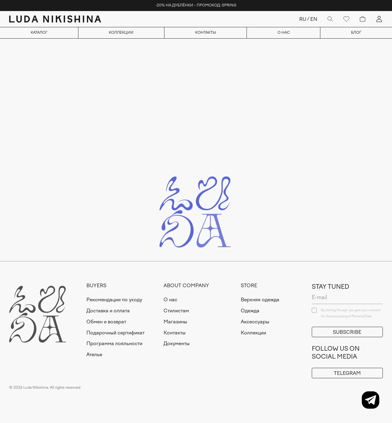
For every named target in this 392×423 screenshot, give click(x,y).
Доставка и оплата (108, 311)
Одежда (250, 311)
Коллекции (121, 32)
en (313, 19)
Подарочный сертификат (115, 333)
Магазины (175, 322)
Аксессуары (255, 322)
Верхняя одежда (260, 300)
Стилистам (176, 311)
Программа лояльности (114, 343)
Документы (177, 343)
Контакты (205, 32)
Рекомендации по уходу (114, 300)
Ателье (94, 354)
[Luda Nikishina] (55, 19)
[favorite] (346, 19)
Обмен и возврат (106, 322)
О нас (283, 32)
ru (302, 19)
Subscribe (347, 332)
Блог (356, 32)
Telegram (347, 373)
